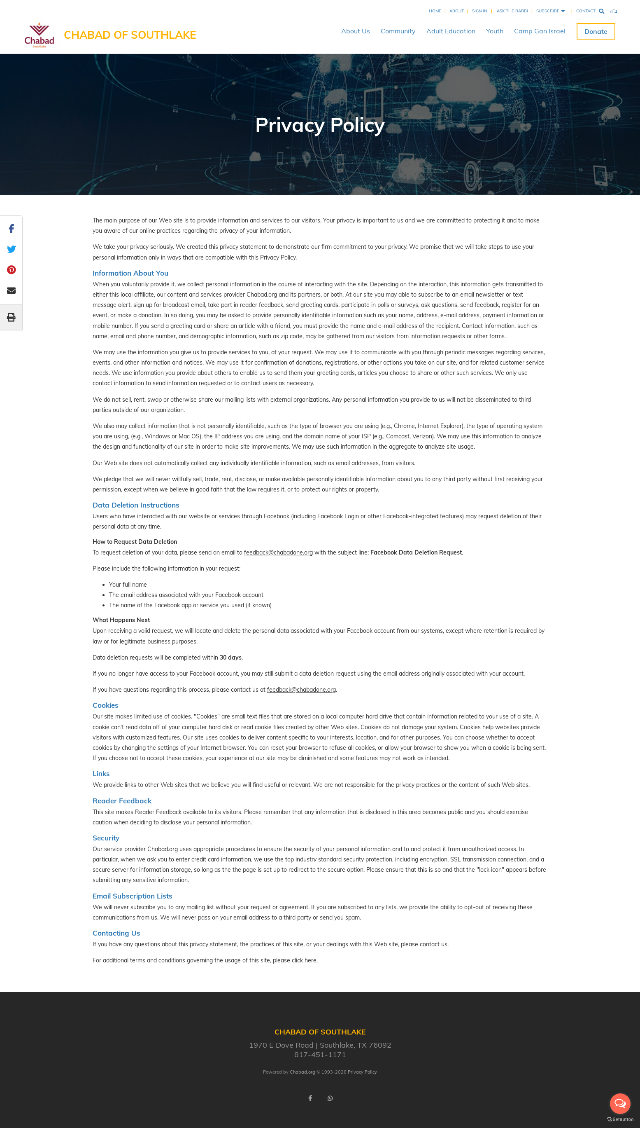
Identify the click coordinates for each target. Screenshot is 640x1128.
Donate (595, 31)
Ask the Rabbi (512, 11)
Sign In (479, 11)
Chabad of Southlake (130, 35)
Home (435, 11)
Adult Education (450, 31)
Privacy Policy (362, 1072)
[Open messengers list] (620, 1103)
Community (398, 31)
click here (304, 960)
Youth (494, 31)
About (456, 11)
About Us (355, 31)
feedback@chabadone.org (278, 552)
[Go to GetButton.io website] (620, 1119)
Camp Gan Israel (540, 31)
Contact (586, 11)
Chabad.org (302, 1072)
